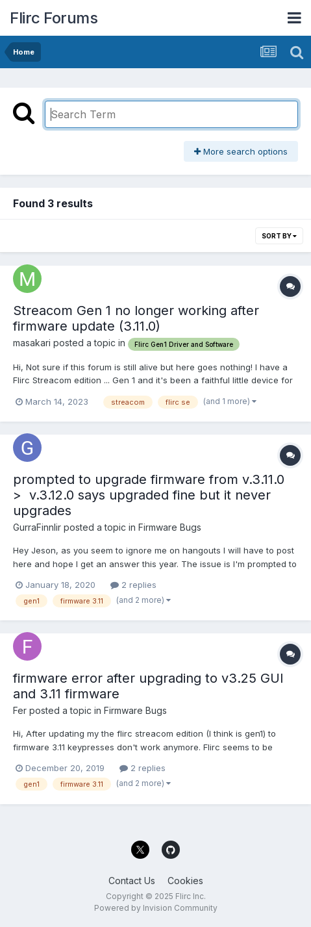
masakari (32, 342)
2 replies (133, 584)
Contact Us (131, 880)
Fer (20, 710)
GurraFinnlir (37, 527)
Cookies (185, 880)
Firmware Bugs (169, 527)
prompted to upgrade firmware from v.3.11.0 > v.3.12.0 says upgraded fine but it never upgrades (148, 495)
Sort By (279, 236)
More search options (241, 151)
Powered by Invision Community (156, 908)
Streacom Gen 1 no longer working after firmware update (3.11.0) (136, 318)
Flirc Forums (53, 17)
